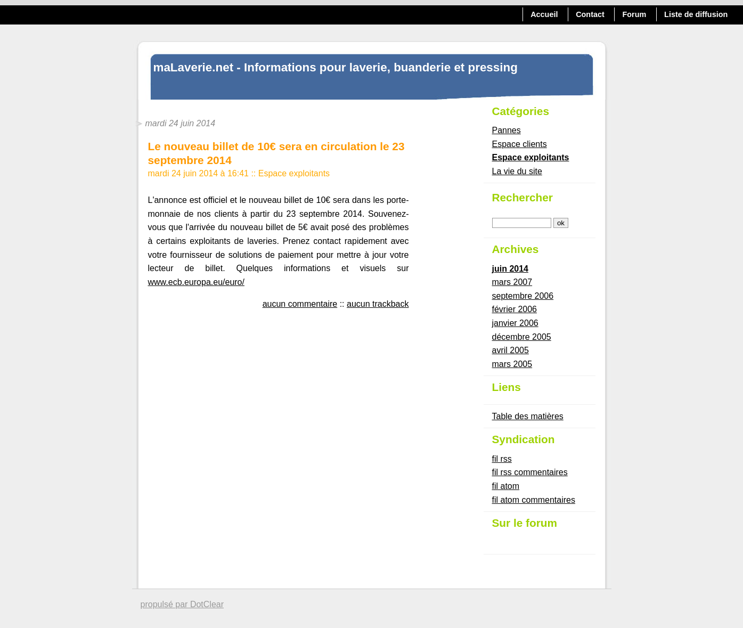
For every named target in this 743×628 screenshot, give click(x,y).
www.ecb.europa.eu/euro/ (196, 282)
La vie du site (517, 171)
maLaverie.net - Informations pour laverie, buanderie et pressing (335, 67)
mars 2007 (512, 282)
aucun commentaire (300, 303)
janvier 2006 (515, 323)
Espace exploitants (294, 173)
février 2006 (514, 309)
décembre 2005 (521, 336)
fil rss (502, 458)
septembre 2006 (523, 295)
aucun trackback (378, 303)
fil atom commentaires (534, 499)
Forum (635, 14)
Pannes (506, 130)
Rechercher (522, 197)
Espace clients (519, 144)
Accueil (544, 14)
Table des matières (528, 416)
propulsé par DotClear (182, 604)
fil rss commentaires (530, 472)
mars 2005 (512, 364)
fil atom (506, 486)
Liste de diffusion (696, 14)
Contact (590, 14)
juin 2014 (510, 268)
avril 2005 (510, 350)
